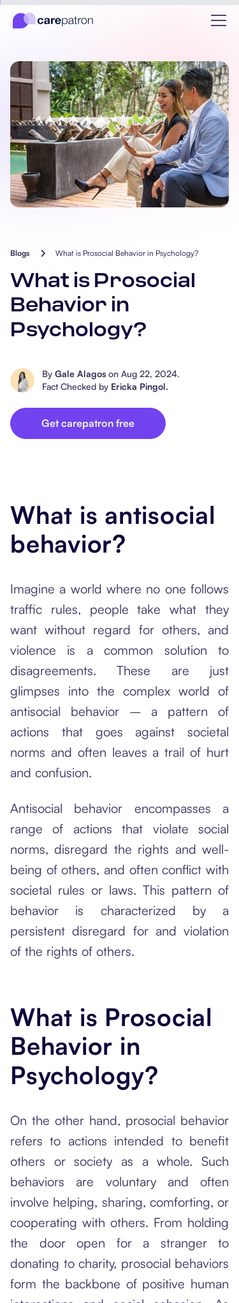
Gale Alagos (80, 373)
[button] (218, 20)
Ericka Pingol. (139, 386)
